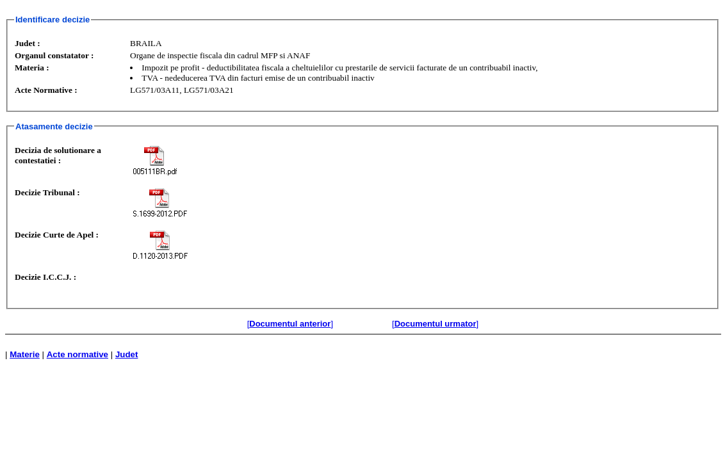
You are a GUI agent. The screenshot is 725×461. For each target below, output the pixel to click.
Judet (126, 354)
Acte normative (77, 354)
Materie (25, 354)
